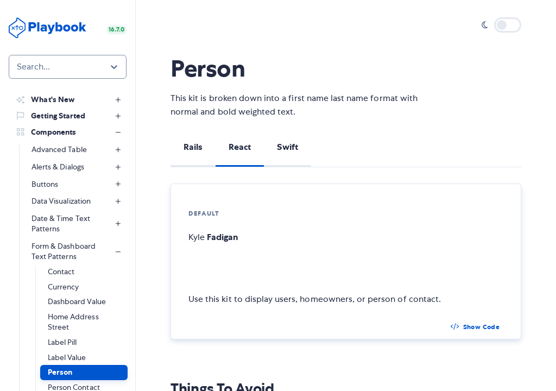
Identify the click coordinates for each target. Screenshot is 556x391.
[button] (84, 372)
